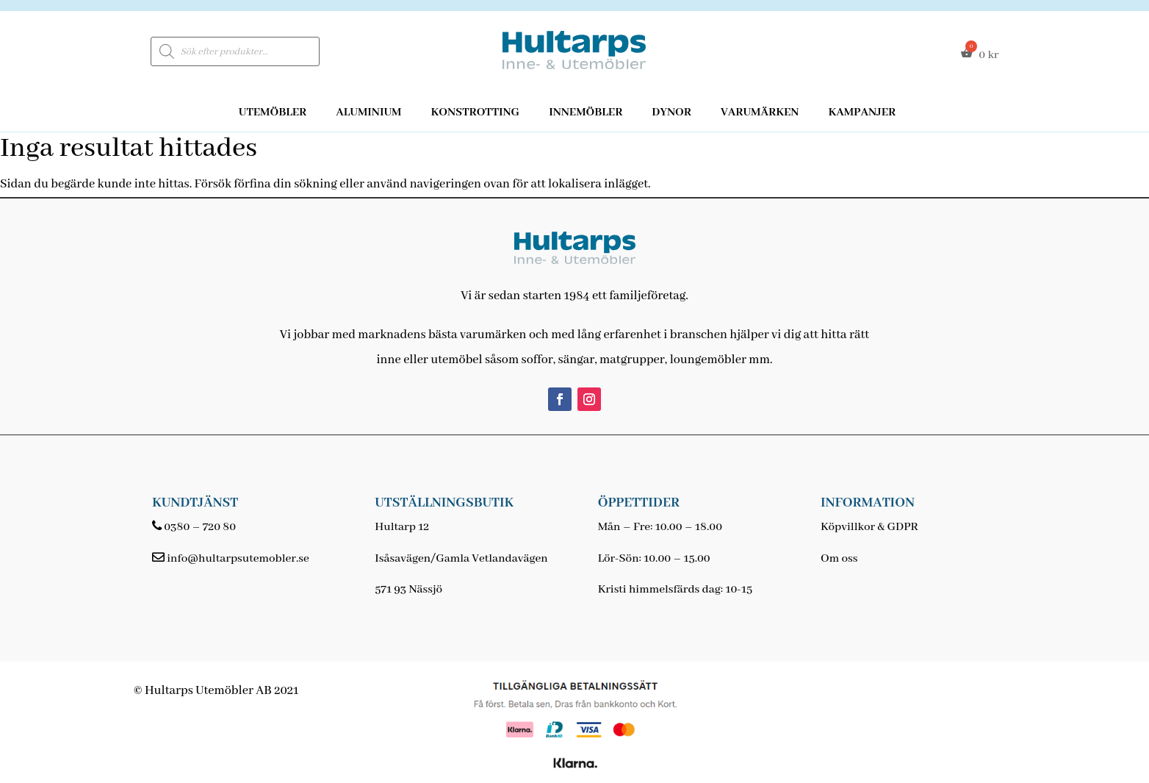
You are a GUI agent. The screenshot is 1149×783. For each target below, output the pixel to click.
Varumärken (760, 112)
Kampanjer (862, 112)
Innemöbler (585, 112)
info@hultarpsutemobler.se (238, 558)
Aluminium (368, 112)
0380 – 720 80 (200, 527)
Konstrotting (475, 112)
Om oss (839, 558)
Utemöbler (273, 112)
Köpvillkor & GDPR (869, 527)
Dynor (671, 112)
